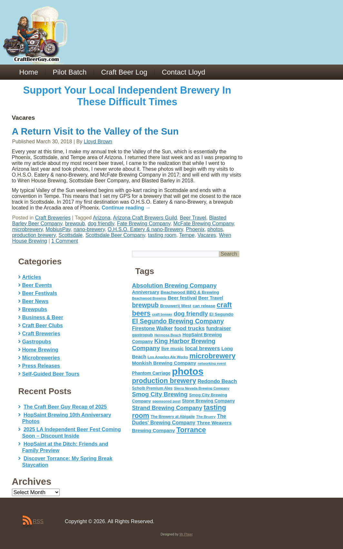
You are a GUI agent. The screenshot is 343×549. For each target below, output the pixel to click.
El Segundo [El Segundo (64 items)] (221, 314)
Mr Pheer (186, 534)
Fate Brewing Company (143, 223)
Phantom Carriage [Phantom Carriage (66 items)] (151, 373)
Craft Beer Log (124, 72)
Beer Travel (193, 217)
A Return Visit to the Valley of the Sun (95, 131)
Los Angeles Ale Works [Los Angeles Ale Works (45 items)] (167, 357)
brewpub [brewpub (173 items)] (145, 305)
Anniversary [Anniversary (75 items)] (145, 292)
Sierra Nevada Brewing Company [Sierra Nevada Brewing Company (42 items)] (201, 388)
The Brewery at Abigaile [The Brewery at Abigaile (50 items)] (173, 416)
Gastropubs (36, 341)
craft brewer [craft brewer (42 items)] (162, 314)
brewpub (75, 223)
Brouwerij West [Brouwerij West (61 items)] (175, 305)
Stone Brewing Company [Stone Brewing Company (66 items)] (208, 400)
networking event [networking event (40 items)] (211, 363)
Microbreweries (41, 358)
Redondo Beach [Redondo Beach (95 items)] (217, 381)
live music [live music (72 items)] (172, 348)
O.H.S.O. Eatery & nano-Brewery (145, 229)
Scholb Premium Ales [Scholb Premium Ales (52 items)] (152, 388)
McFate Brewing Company (203, 223)
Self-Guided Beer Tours (51, 374)
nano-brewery (89, 229)
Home (28, 72)
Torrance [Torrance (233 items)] (191, 430)
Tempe (187, 235)
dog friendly (101, 223)
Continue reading (126, 207)
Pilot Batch (69, 72)
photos (215, 229)
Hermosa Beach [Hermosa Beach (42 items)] (167, 335)
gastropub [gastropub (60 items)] (142, 334)
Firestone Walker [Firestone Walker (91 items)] (152, 328)
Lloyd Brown (98, 141)
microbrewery (27, 229)
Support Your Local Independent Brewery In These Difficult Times (127, 96)
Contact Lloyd (183, 72)
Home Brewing (40, 349)
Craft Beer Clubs (42, 325)
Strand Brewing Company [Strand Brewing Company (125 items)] (167, 408)
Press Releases (41, 366)
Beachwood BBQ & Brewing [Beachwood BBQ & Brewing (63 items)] (190, 292)
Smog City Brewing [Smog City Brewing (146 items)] (160, 394)
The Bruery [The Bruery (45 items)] (206, 417)
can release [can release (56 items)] (204, 305)
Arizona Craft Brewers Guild (145, 217)
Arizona (101, 217)
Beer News (35, 301)
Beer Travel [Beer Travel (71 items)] (210, 297)
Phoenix (195, 229)
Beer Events (37, 285)
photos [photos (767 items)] (188, 371)
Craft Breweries (53, 217)
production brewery (34, 235)
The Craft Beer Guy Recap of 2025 (65, 407)
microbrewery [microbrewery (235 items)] (212, 356)
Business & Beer (42, 317)
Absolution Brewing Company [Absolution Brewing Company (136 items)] (174, 285)
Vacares (206, 235)
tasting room (162, 235)
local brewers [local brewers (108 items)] (202, 348)
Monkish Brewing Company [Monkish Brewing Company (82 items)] (164, 363)
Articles (31, 277)
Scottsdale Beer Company (115, 235)
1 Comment (64, 241)
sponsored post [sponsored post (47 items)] (166, 401)
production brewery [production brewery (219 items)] (164, 381)
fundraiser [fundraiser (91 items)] (218, 328)
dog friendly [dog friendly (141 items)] (191, 313)
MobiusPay (58, 229)
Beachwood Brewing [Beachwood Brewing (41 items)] (149, 298)
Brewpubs (34, 309)
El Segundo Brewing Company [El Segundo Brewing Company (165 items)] (178, 321)
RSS (38, 521)
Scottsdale (70, 235)
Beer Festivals (39, 293)
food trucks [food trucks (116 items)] (189, 328)
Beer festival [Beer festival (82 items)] (182, 297)
